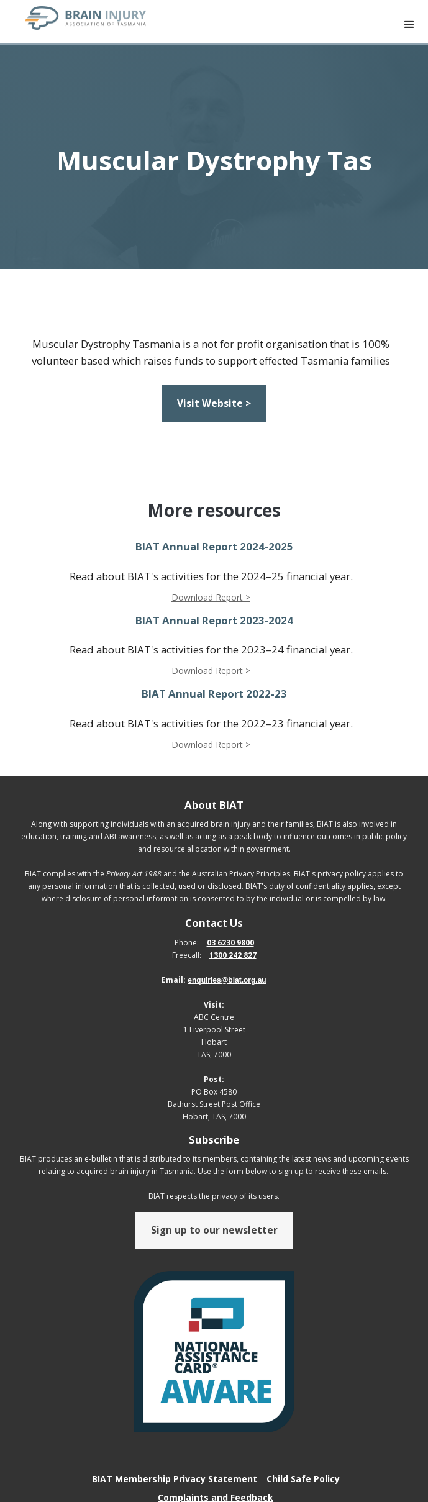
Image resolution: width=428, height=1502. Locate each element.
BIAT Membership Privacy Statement (174, 1479)
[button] (409, 24)
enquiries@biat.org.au (227, 980)
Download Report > (210, 597)
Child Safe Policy (303, 1479)
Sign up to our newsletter (214, 1230)
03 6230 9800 (230, 942)
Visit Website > (214, 403)
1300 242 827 (233, 955)
